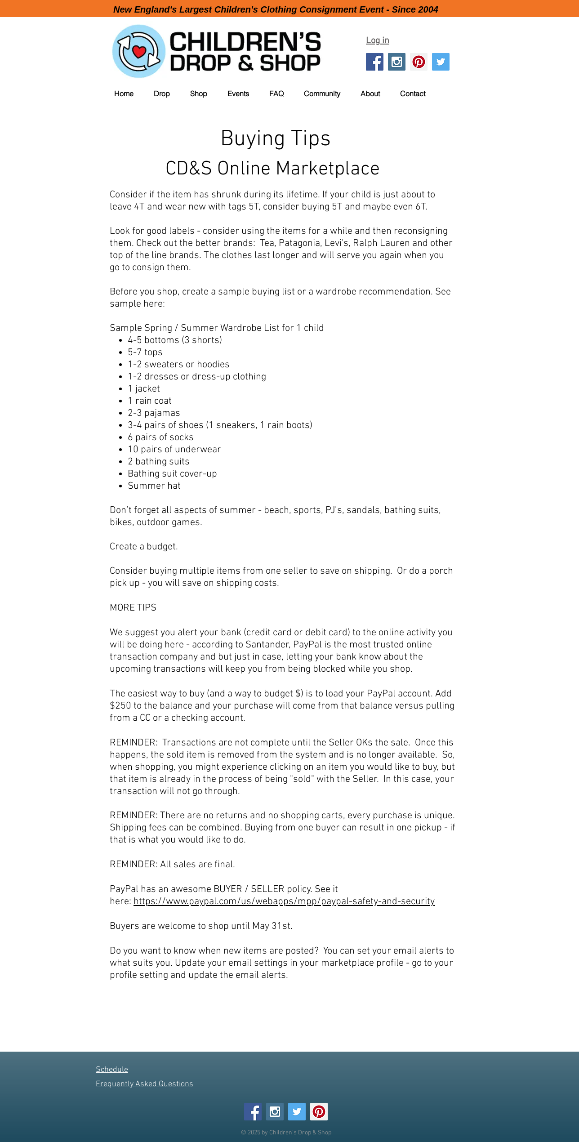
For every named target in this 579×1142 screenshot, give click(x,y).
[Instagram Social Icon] (396, 62)
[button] (167, 93)
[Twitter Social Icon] (441, 62)
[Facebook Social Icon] (374, 62)
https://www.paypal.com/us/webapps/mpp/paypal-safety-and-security (284, 902)
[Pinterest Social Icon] (419, 62)
